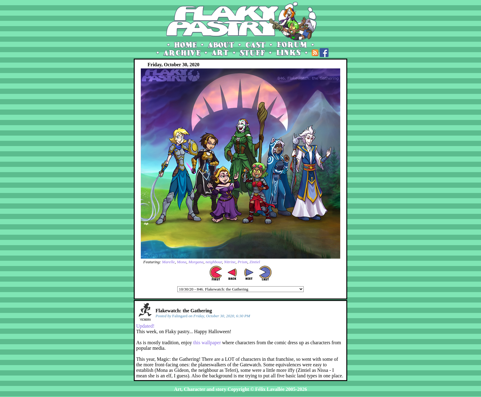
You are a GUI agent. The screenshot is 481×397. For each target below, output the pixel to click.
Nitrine (230, 262)
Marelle (168, 262)
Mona (181, 262)
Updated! (145, 326)
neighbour (214, 262)
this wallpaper (207, 342)
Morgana (195, 262)
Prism (242, 262)
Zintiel (254, 262)
